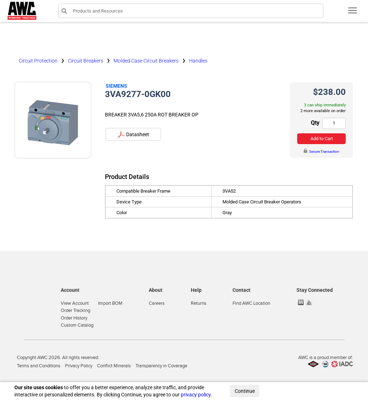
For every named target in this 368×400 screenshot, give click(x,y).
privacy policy (196, 394)
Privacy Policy (78, 366)
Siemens (116, 86)
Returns (198, 303)
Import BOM (110, 303)
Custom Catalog (77, 325)
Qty (315, 122)
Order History (74, 318)
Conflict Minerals (114, 366)
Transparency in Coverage (161, 366)
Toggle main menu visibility (353, 12)
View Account (75, 303)
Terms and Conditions (38, 366)
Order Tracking (75, 310)
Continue (245, 391)
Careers (157, 303)
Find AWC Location (251, 303)
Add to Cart (321, 138)
